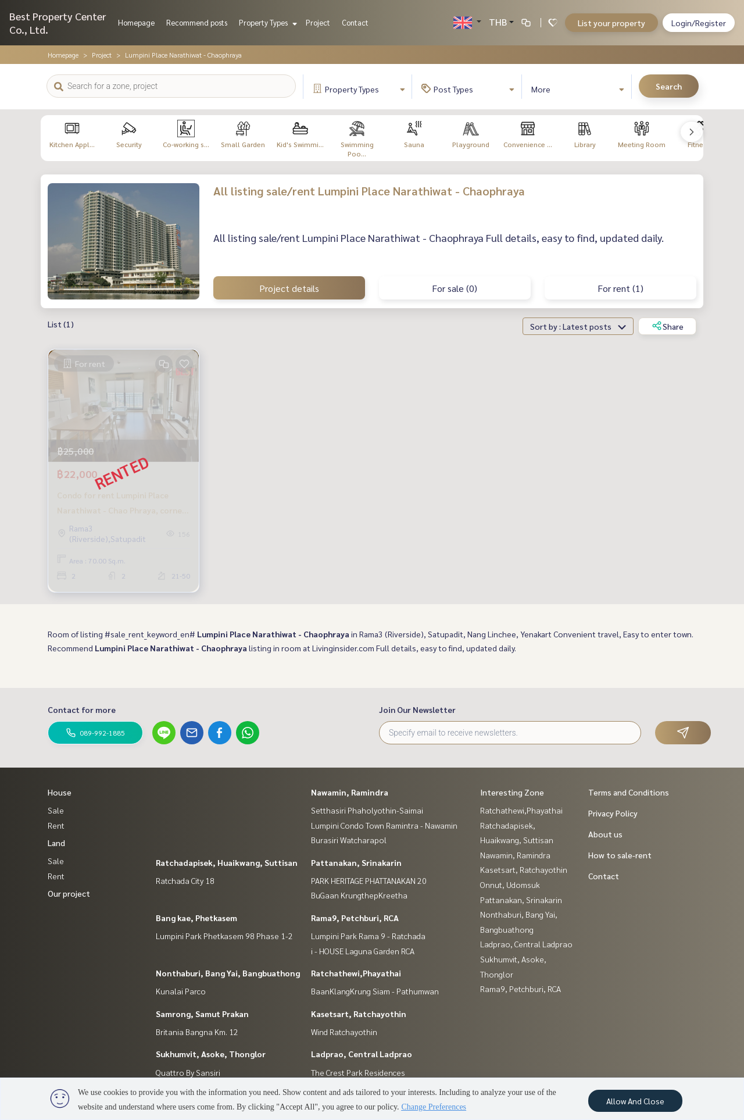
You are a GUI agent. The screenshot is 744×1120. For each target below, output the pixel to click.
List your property (611, 22)
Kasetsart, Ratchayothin (358, 1013)
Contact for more (82, 709)
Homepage (136, 22)
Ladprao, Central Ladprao (361, 1053)
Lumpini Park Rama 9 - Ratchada (368, 935)
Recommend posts (196, 22)
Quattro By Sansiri (188, 1072)
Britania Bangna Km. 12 (197, 1031)
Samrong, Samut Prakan (202, 1013)
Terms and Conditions (628, 792)
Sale (56, 810)
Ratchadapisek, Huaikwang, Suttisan (227, 862)
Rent (56, 825)
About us (605, 834)
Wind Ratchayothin (344, 1031)
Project (318, 22)
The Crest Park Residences (358, 1072)
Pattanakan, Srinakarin (356, 862)
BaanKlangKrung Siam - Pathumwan (375, 991)
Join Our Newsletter (417, 709)
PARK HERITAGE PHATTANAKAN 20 (369, 880)
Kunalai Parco (181, 991)
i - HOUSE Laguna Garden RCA (362, 951)
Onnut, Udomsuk (510, 884)
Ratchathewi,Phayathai (356, 973)
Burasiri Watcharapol (349, 839)
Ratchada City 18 (185, 880)
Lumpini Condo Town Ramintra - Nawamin (384, 825)
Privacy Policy (613, 813)
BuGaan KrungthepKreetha (359, 895)
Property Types (266, 22)
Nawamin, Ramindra (349, 792)
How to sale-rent (620, 855)
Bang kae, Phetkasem (196, 917)
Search (669, 86)
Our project (69, 893)
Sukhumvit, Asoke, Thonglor (211, 1053)
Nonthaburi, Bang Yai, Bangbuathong (228, 973)
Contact (355, 22)
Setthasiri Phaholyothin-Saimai (367, 810)
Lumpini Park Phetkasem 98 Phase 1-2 (224, 935)
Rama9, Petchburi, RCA (355, 917)
